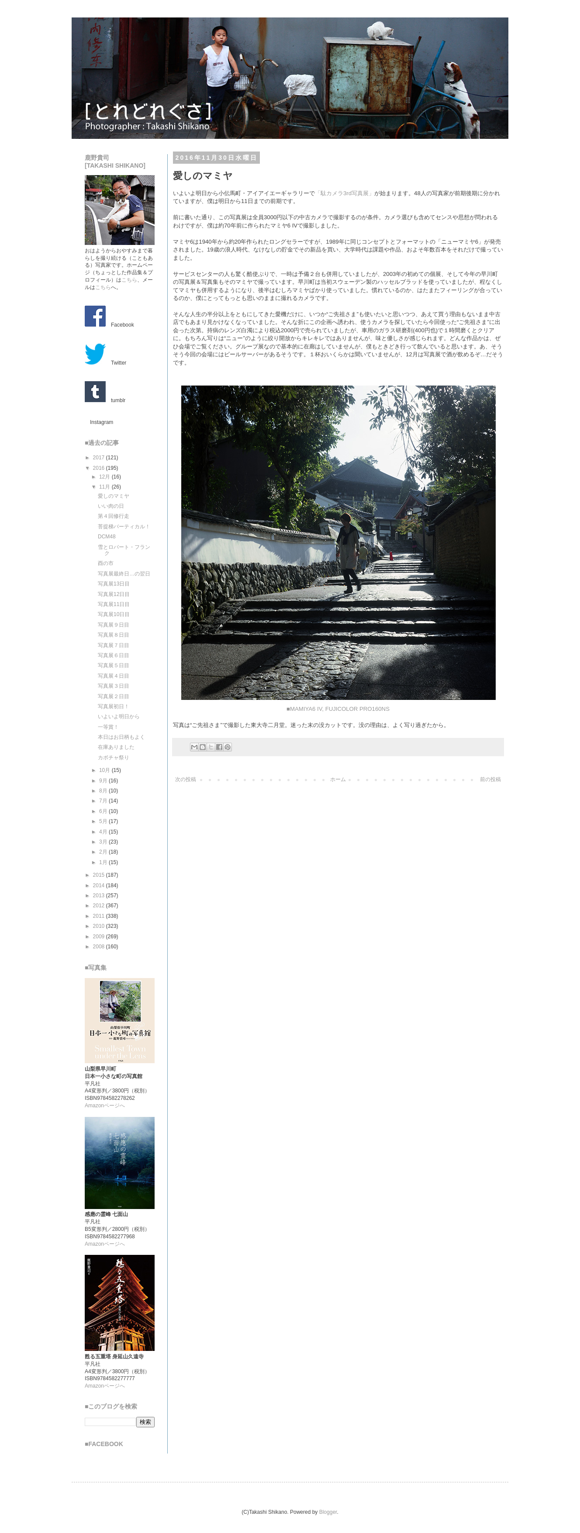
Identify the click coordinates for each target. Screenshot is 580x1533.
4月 (104, 832)
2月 (104, 852)
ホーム (338, 779)
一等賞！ (108, 727)
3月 (104, 842)
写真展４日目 (113, 676)
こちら (129, 280)
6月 (104, 811)
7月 (104, 801)
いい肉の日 (111, 506)
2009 (99, 937)
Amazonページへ (105, 1105)
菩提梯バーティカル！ (124, 527)
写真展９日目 (113, 625)
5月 (104, 821)
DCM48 (107, 537)
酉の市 (106, 563)
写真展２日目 (113, 696)
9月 (104, 781)
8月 (104, 791)
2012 (99, 906)
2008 (99, 947)
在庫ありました (116, 747)
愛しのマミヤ (113, 496)
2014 (99, 885)
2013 (99, 895)
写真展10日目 (114, 614)
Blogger (328, 1512)
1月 (104, 862)
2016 (99, 468)
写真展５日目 (113, 665)
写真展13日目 (114, 584)
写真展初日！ (113, 706)
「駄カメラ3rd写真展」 (344, 193)
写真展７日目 (113, 645)
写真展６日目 (113, 655)
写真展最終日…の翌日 (124, 574)
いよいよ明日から (119, 716)
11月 (105, 487)
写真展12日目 (114, 594)
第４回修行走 (113, 516)
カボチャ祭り (113, 757)
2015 (99, 875)
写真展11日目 (114, 604)
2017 (99, 458)
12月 (105, 477)
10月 (105, 770)
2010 (99, 926)
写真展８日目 (113, 635)
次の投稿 (185, 779)
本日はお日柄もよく (121, 737)
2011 (99, 916)
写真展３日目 (113, 686)
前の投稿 (490, 779)
